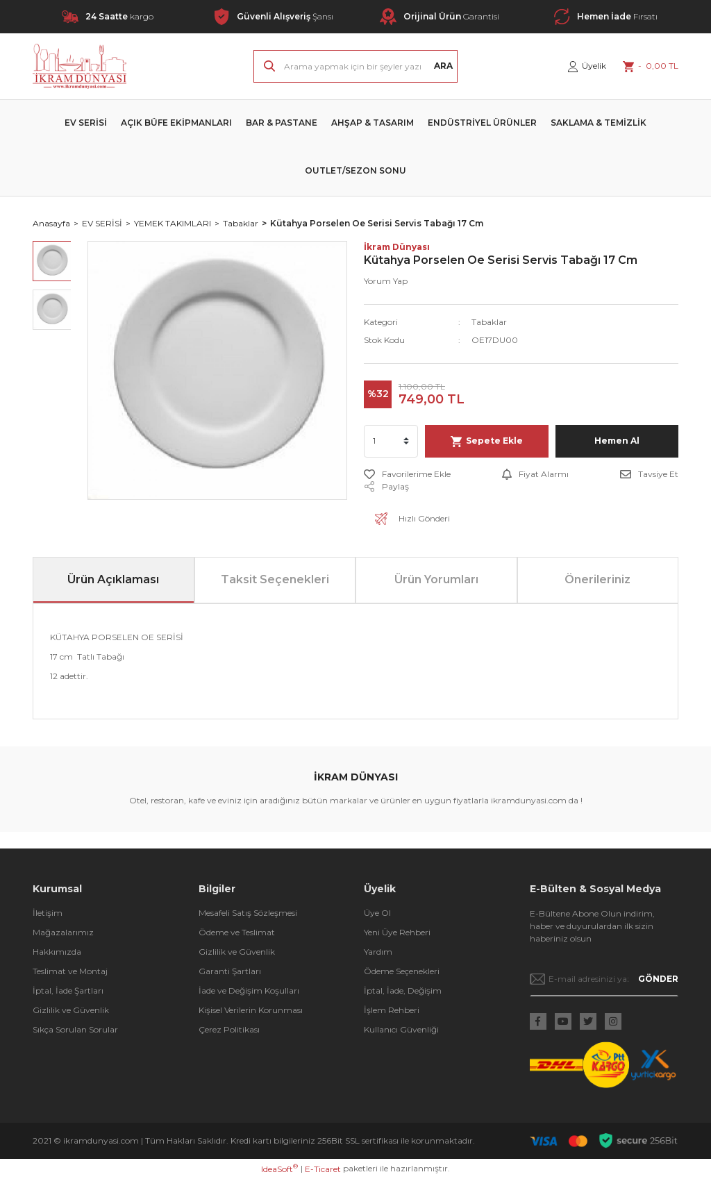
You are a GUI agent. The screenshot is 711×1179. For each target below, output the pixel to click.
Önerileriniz (597, 579)
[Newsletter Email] (604, 979)
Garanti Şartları (230, 971)
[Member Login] (587, 66)
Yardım (378, 951)
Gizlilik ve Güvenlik (71, 1010)
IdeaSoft (279, 1168)
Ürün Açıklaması (113, 579)
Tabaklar (489, 322)
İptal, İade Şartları (68, 990)
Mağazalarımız (63, 932)
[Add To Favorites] (407, 474)
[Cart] (650, 66)
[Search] (355, 66)
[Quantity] (391, 441)
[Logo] (79, 66)
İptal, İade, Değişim (403, 990)
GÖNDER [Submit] (658, 978)
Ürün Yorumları (436, 579)
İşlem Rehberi (391, 1010)
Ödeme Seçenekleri (402, 971)
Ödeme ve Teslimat (237, 932)
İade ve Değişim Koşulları (249, 990)
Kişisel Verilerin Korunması (251, 1010)
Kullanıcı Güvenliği (401, 1029)
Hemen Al (616, 440)
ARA (443, 65)
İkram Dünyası (397, 247)
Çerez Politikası (229, 1029)
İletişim (47, 913)
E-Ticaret (323, 1169)
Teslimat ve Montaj (70, 971)
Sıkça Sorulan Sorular (75, 1029)
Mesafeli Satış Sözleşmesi (248, 913)
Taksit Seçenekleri (275, 579)
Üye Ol (377, 913)
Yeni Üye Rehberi (397, 932)
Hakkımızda (57, 951)
